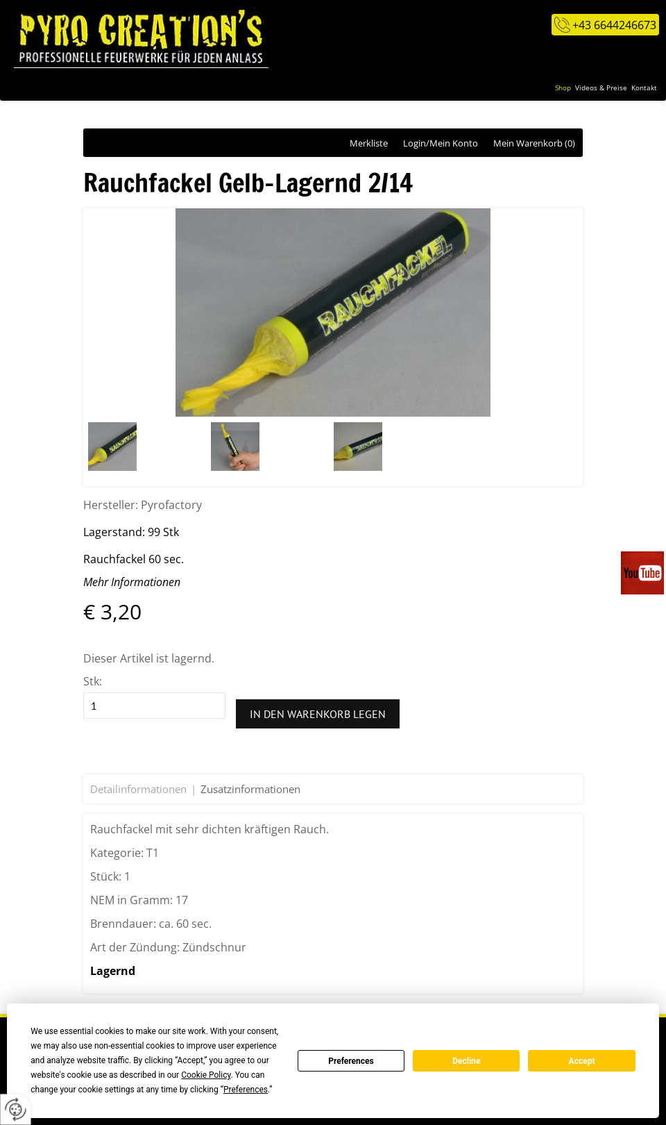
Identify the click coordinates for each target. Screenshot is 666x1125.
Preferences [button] (245, 1089)
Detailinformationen (138, 789)
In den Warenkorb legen (318, 714)
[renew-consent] (15, 1109)
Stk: (92, 681)
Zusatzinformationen (250, 789)
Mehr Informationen (131, 582)
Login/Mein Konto (440, 143)
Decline (466, 1061)
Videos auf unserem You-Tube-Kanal (643, 572)
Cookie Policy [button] (205, 1075)
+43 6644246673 (614, 25)
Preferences (351, 1061)
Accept (582, 1061)
